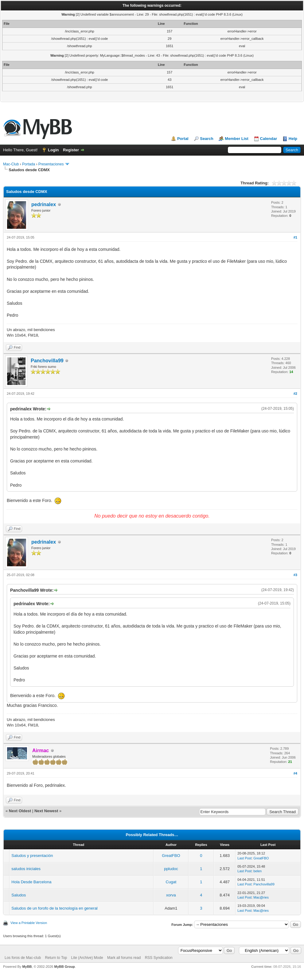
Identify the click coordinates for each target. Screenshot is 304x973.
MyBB (27, 966)
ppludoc (171, 868)
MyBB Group (64, 966)
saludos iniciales (26, 868)
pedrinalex (43, 204)
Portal (183, 138)
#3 (295, 575)
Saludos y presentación (32, 855)
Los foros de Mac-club (23, 958)
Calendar (268, 138)
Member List (236, 138)
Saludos (18, 895)
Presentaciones (51, 164)
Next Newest (46, 811)
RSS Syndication (159, 958)
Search (206, 138)
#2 (295, 393)
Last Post (244, 858)
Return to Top (56, 958)
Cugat (171, 882)
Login (53, 150)
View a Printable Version (28, 923)
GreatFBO (171, 855)
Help (293, 138)
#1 (295, 237)
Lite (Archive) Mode (87, 958)
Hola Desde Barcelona (31, 882)
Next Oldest (20, 811)
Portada (28, 164)
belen (257, 871)
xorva (171, 895)
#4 (295, 773)
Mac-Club (11, 164)
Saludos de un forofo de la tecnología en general (54, 908)
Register (71, 150)
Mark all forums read (124, 958)
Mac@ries (261, 897)
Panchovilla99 (47, 360)
